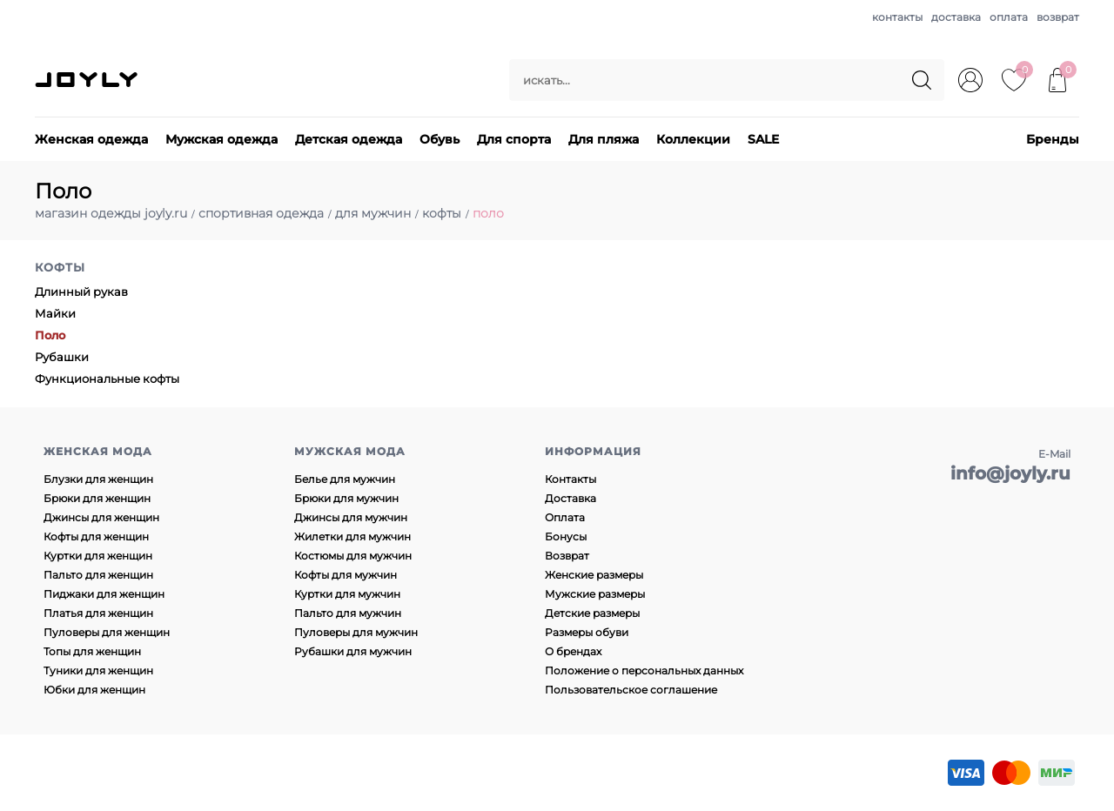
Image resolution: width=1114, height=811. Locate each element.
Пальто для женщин (98, 574)
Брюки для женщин (97, 498)
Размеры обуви (586, 632)
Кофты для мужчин (345, 574)
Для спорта (514, 139)
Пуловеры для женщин (107, 632)
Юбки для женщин (94, 689)
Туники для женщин (98, 670)
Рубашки (62, 357)
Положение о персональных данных (644, 670)
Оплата (565, 517)
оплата (1009, 16)
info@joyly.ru (1010, 473)
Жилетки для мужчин (352, 536)
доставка (956, 16)
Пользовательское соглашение (631, 689)
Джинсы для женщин (101, 517)
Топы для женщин (92, 651)
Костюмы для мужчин (353, 555)
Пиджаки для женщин (104, 593)
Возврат (567, 555)
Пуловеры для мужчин (356, 632)
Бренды (1052, 139)
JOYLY (88, 80)
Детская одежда (348, 139)
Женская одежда (91, 139)
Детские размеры (592, 613)
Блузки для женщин (98, 479)
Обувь (439, 139)
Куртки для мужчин (347, 593)
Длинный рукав (81, 291)
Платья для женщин (98, 613)
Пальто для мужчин (347, 613)
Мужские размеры (595, 593)
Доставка (570, 498)
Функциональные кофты (107, 378)
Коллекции (693, 139)
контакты (897, 16)
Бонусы (566, 536)
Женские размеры (594, 574)
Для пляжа (603, 139)
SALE (763, 139)
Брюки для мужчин (346, 498)
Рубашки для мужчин (353, 651)
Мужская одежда (221, 139)
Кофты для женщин (96, 536)
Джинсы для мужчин (350, 517)
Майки (55, 313)
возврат (1058, 16)
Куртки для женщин (98, 555)
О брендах (573, 651)
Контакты (570, 479)
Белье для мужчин (344, 479)
